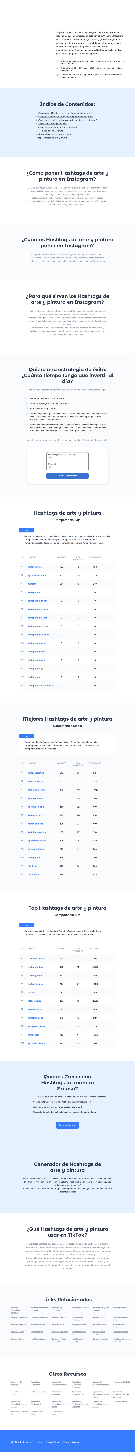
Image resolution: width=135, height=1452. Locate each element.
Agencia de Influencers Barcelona (76, 1382)
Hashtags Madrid (120, 1306)
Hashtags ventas (99, 1323)
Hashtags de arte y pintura (50, 131)
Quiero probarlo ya (67, 1123)
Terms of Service (71, 1440)
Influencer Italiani (120, 1400)
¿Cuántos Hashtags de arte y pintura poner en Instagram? (65, 116)
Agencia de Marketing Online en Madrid (60, 1402)
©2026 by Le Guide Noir (22, 1440)
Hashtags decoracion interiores (15, 1308)
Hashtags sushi (98, 1316)
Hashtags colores (79, 1323)
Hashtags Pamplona (19, 1316)
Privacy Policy (52, 1440)
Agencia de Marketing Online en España (100, 1402)
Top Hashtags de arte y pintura (52, 138)
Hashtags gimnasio (39, 1337)
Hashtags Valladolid (60, 1330)
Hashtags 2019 (58, 1323)
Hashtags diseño (38, 1323)
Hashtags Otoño (17, 1337)
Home (39, 1440)
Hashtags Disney (17, 1330)
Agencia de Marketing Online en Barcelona (80, 1402)
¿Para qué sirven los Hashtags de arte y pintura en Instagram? (67, 120)
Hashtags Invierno (120, 1330)
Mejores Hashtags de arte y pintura (54, 134)
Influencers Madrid (38, 1390)
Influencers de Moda (121, 1380)
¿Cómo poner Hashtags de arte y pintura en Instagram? (64, 113)
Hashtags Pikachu (59, 1316)
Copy (26, 530)
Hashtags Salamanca (39, 1316)
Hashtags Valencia (100, 1337)
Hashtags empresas (19, 1323)
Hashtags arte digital (80, 1306)
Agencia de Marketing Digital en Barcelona (121, 1392)
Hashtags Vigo (37, 1330)
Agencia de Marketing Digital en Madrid (100, 1392)
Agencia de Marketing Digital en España (19, 1402)
